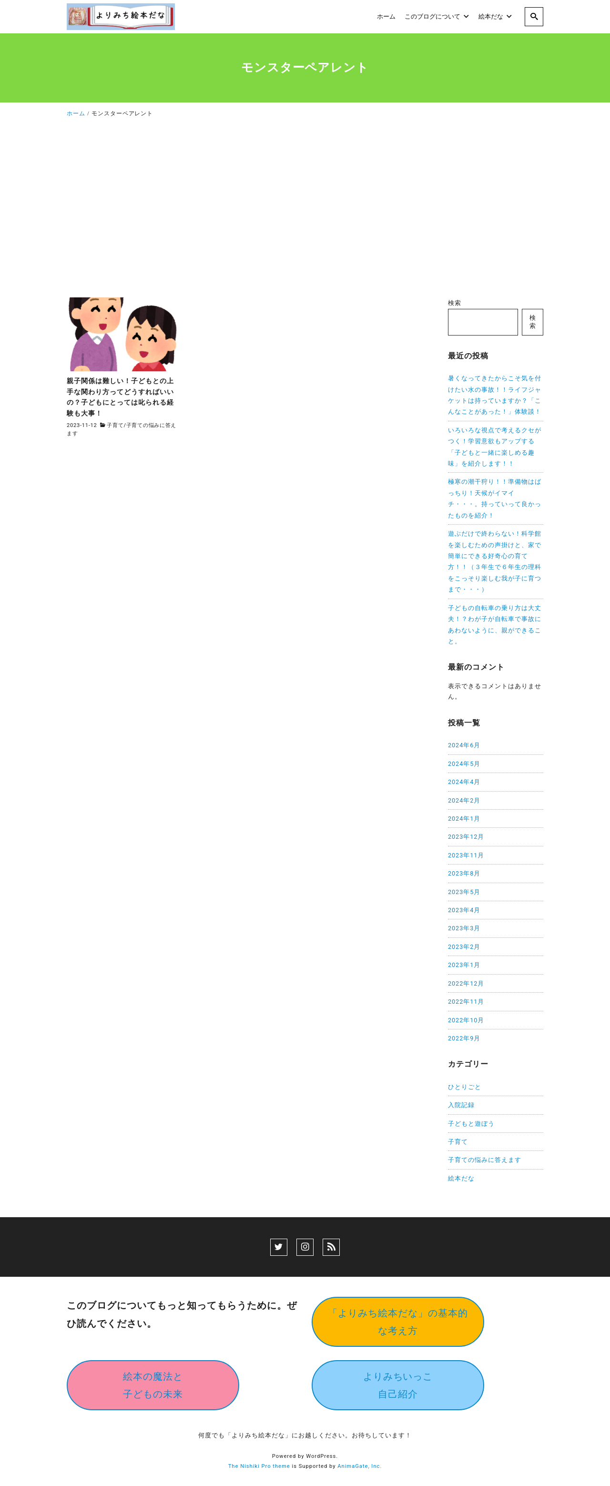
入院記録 (461, 1105)
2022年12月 (466, 983)
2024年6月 (464, 745)
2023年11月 (466, 855)
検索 (454, 302)
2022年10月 (466, 1020)
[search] (534, 16)
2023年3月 (464, 928)
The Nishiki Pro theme (259, 1466)
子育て (115, 425)
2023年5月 (464, 892)
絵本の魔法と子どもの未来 (153, 1385)
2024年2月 (464, 800)
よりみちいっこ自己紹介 (398, 1385)
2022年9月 (464, 1038)
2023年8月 (464, 873)
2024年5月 (464, 763)
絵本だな (461, 1178)
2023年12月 (466, 836)
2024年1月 (464, 818)
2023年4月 (464, 910)
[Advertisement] (305, 210)
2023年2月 (464, 946)
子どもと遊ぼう (471, 1123)
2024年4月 (464, 781)
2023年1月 (464, 964)
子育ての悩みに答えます (484, 1159)
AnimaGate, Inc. (359, 1466)
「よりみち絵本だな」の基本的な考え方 (398, 1321)
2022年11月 (466, 1001)
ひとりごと (464, 1086)
